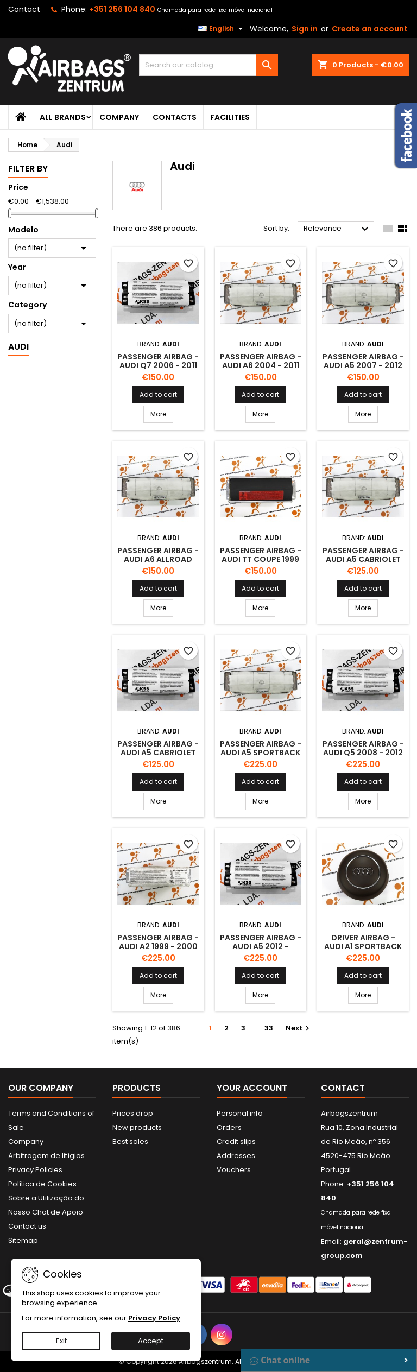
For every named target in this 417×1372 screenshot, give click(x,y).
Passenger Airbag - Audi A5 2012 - (260, 942)
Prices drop (132, 1113)
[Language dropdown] (221, 29)
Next (299, 1028)
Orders (229, 1127)
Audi (18, 346)
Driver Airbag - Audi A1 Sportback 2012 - (363, 946)
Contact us (27, 1226)
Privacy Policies (35, 1170)
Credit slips (236, 1141)
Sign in (305, 28)
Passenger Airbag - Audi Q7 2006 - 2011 (158, 361)
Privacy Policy (154, 1318)
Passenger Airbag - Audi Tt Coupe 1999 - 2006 (260, 559)
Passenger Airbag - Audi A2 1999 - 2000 (158, 942)
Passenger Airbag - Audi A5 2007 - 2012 (363, 361)
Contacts (175, 117)
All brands (63, 117)
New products (137, 1127)
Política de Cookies (42, 1184)
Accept (150, 1341)
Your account (252, 1088)
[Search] (208, 65)
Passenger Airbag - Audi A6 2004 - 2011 (260, 361)
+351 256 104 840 (122, 9)
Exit (61, 1341)
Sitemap (23, 1240)
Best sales (130, 1141)
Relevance (337, 229)
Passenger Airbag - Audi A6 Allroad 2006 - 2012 (158, 559)
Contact (24, 9)
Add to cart (158, 394)
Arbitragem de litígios (46, 1155)
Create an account (370, 28)
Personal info (240, 1113)
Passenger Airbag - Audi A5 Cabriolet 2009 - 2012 (363, 559)
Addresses (236, 1155)
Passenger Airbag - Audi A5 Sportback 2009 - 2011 (260, 752)
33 (268, 1028)
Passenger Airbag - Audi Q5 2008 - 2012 (363, 748)
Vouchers (234, 1170)
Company (119, 117)
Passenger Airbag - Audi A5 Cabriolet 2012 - (158, 752)
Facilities (230, 117)
